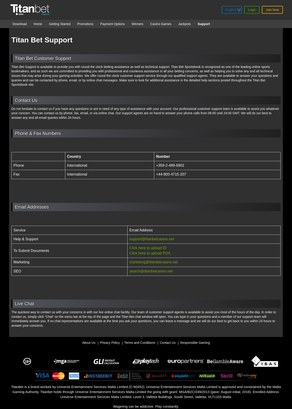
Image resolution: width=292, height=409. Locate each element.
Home (38, 24)
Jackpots (184, 24)
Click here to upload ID (147, 248)
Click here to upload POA (149, 253)
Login (252, 10)
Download (20, 24)
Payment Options (112, 24)
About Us (88, 342)
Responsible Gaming (195, 342)
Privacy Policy (110, 342)
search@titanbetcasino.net (151, 271)
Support (204, 24)
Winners (137, 24)
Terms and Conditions (139, 342)
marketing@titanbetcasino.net (153, 262)
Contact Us (167, 342)
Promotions (85, 24)
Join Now (272, 10)
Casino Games (160, 24)
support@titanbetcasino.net (151, 239)
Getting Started (59, 24)
